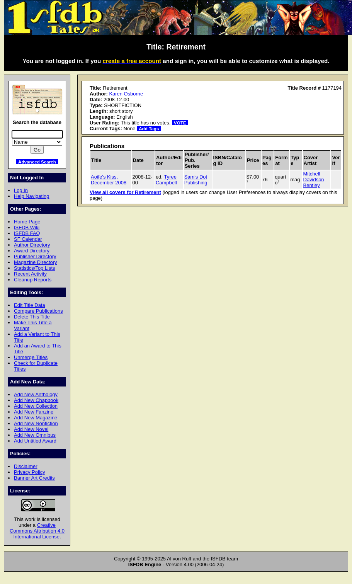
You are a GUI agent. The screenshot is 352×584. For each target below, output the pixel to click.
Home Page (27, 222)
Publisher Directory (35, 256)
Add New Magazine (35, 418)
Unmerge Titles (31, 357)
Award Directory (31, 251)
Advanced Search (37, 161)
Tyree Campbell (166, 180)
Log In (21, 190)
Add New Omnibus (35, 435)
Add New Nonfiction (36, 423)
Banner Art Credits (34, 478)
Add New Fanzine (33, 412)
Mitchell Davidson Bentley (313, 179)
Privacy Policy (29, 472)
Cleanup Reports (32, 280)
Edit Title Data (29, 305)
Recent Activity (30, 274)
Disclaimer (25, 466)
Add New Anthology (36, 394)
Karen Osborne (126, 94)
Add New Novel (31, 429)
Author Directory (32, 245)
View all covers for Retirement (125, 192)
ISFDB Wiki (26, 227)
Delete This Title (32, 317)
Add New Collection (36, 406)
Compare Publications (38, 311)
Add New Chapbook (36, 400)
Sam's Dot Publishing (195, 180)
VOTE (180, 122)
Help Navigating (31, 196)
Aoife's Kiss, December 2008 (108, 180)
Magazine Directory (35, 262)
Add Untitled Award (35, 441)
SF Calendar (28, 239)
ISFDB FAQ (27, 233)
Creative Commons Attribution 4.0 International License (37, 531)
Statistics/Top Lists (34, 268)
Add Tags (149, 128)
